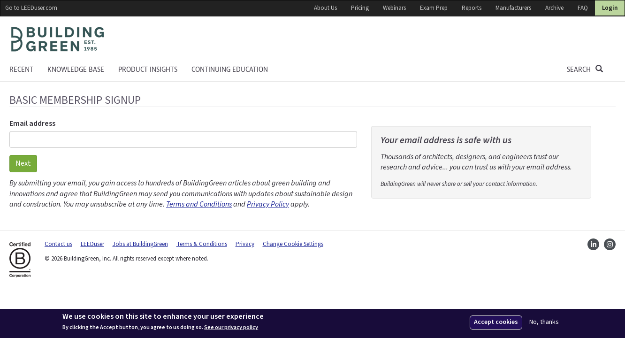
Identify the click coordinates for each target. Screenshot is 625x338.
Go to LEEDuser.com (31, 8)
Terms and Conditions (199, 204)
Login (609, 8)
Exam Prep (434, 8)
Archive (554, 8)
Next (23, 163)
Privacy (245, 244)
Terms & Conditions (201, 244)
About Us (325, 8)
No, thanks (544, 322)
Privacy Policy (268, 204)
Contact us (58, 244)
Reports (471, 8)
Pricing (360, 8)
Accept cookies (496, 322)
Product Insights (147, 69)
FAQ (583, 8)
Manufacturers (513, 8)
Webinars (394, 8)
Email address (32, 123)
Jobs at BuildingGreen (140, 244)
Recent (21, 69)
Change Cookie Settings (293, 244)
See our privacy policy (231, 327)
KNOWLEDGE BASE (75, 69)
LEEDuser (92, 244)
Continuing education (229, 69)
